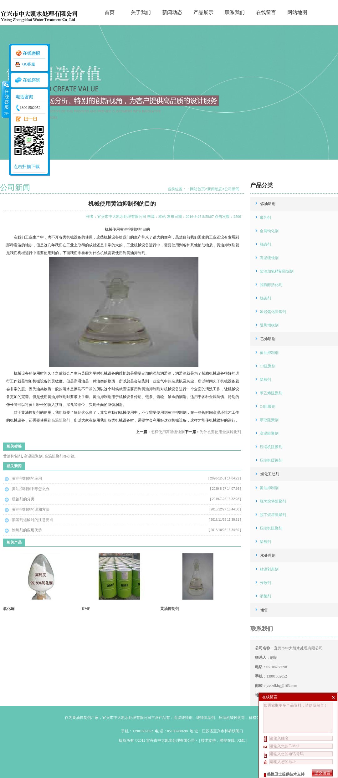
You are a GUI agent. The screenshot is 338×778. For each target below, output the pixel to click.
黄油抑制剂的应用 (27, 478)
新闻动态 (172, 12)
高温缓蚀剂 (269, 258)
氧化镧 (8, 609)
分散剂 (265, 583)
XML (241, 740)
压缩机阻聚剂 (271, 447)
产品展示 (203, 12)
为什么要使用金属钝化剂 (220, 432)
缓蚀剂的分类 (23, 499)
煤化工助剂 (269, 474)
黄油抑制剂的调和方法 (30, 509)
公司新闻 (231, 189)
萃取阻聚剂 (269, 420)
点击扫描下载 (26, 166)
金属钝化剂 (269, 231)
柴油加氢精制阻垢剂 (277, 271)
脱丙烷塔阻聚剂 (273, 501)
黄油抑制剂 (12, 456)
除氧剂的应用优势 (27, 530)
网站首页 (197, 189)
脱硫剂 (265, 244)
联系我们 (235, 12)
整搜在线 (227, 740)
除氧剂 (265, 379)
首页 (110, 12)
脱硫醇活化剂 (271, 285)
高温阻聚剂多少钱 (59, 456)
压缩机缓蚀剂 (271, 460)
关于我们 (141, 12)
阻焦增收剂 (269, 325)
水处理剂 (267, 555)
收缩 (5, 99)
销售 (264, 610)
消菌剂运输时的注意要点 (32, 520)
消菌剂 (265, 596)
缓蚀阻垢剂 (205, 717)
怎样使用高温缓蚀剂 (168, 432)
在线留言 (266, 12)
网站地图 (297, 12)
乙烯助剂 (267, 339)
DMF (86, 609)
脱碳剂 (265, 298)
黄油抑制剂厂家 (85, 717)
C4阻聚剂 (267, 406)
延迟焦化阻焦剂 (273, 312)
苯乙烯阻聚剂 (271, 393)
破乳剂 (265, 217)
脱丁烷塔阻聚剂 (273, 515)
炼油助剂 (267, 204)
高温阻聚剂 (60, 420)
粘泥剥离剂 (269, 569)
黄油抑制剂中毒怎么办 (30, 489)
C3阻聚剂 (267, 366)
